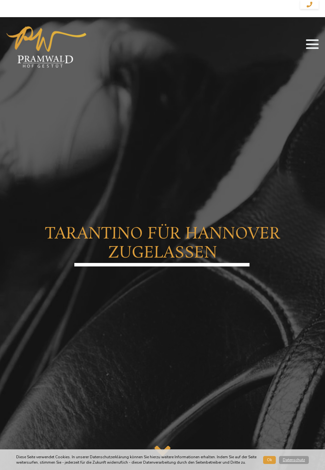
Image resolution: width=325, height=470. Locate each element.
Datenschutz (294, 459)
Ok (269, 459)
